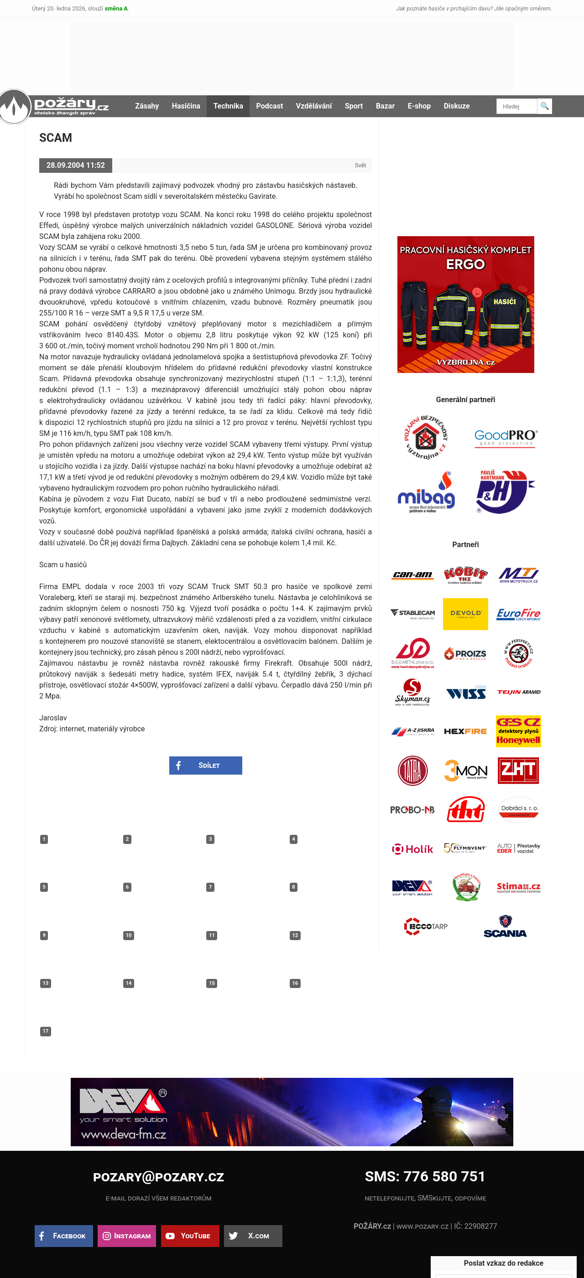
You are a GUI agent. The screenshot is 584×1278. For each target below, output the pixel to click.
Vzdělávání (314, 106)
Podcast (269, 106)
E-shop (419, 106)
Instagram (132, 1235)
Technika (228, 106)
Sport (354, 106)
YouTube (195, 1235)
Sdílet (209, 765)
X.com (258, 1235)
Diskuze (457, 106)
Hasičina (186, 106)
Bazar (385, 106)
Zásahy (147, 106)
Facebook (69, 1235)
